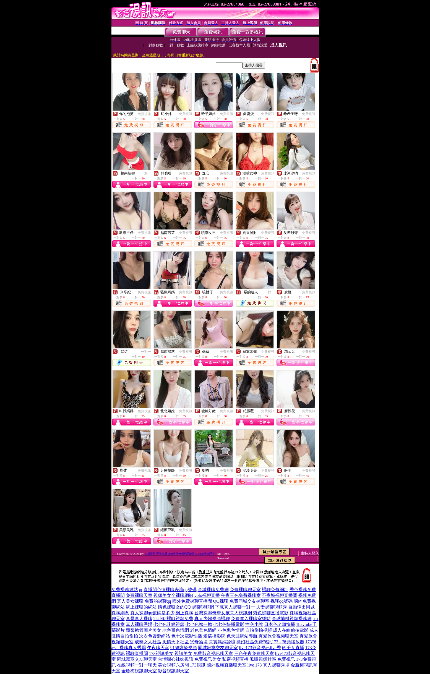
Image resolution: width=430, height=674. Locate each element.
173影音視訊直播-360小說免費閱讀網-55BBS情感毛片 (180, 553)
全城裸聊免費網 (213, 589)
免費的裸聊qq (158, 601)
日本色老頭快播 (279, 624)
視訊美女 (183, 653)
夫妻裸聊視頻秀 (271, 607)
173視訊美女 (161, 653)
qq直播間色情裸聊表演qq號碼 (168, 589)
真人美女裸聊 (130, 601)
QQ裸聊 (220, 601)
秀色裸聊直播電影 (270, 612)
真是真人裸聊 (139, 618)
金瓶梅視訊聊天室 (139, 670)
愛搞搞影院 (214, 636)
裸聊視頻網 (203, 607)
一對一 (146, 173)
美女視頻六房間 (173, 665)
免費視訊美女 (207, 659)
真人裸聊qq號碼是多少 (152, 612)
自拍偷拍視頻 (258, 630)
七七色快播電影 (228, 624)
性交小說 (254, 624)
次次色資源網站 (154, 636)
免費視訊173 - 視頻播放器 (279, 641)
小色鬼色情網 (231, 630)
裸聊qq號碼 (281, 601)
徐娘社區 (245, 641)
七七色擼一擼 (199, 624)
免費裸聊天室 (139, 595)
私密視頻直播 (235, 659)
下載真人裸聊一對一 (235, 607)
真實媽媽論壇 (222, 641)
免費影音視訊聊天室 (213, 653)
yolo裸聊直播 (207, 595)
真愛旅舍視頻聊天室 (278, 636)
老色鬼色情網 (203, 630)
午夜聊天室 (158, 647)
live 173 (254, 665)
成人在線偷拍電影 (290, 630)
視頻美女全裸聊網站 (173, 595)
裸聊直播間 (137, 653)
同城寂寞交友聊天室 (218, 647)
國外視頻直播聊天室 (226, 665)
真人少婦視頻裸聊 (212, 618)
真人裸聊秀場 (139, 624)
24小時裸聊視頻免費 (173, 618)
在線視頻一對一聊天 (137, 665)
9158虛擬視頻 (183, 647)
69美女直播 (293, 647)
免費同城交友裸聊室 (249, 601)
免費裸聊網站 (124, 589)
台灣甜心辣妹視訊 (175, 659)
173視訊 (197, 665)
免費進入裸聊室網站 (251, 618)
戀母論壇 (199, 641)
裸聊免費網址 (275, 589)
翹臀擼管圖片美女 (143, 630)
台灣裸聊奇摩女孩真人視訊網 (223, 612)
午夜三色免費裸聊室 (241, 595)
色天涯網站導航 (241, 636)
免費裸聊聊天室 (245, 589)
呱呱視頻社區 (263, 659)
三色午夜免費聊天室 (254, 653)
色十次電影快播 (186, 636)
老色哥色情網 (175, 630)
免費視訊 (144, 114)
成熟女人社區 (148, 641)
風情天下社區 (175, 641)
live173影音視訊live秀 (260, 647)
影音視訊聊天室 (173, 670)
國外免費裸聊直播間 (192, 601)
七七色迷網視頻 (168, 624)
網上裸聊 (184, 612)
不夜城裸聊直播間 (279, 595)
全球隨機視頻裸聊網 (292, 618)
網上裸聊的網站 (141, 607)
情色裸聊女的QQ (174, 607)
